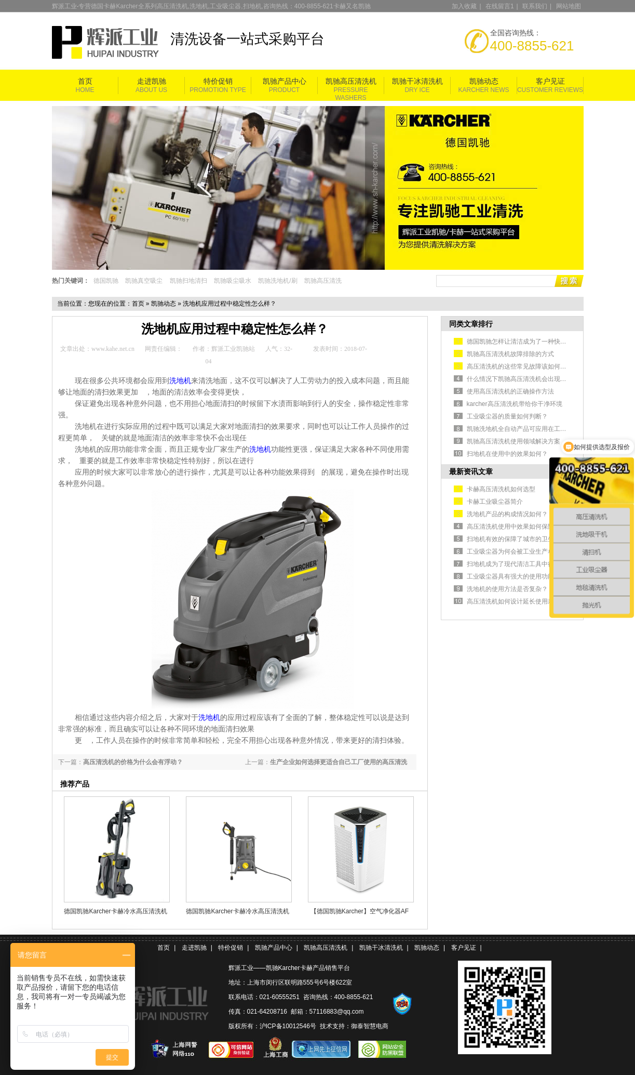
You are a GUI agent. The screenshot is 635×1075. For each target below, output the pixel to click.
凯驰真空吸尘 (144, 280)
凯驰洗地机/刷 (277, 280)
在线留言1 (499, 6)
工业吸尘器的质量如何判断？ (507, 416)
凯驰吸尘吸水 (232, 280)
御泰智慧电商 (369, 1026)
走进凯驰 (151, 81)
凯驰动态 (483, 81)
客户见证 (550, 81)
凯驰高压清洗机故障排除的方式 (510, 354)
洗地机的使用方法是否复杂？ (507, 589)
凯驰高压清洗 (323, 280)
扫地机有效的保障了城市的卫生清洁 (516, 539)
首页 (85, 81)
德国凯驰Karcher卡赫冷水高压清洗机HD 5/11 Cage (237, 911)
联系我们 (534, 6)
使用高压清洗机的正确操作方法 (510, 391)
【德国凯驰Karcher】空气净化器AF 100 (359, 911)
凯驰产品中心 (284, 81)
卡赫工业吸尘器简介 (495, 501)
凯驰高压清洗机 (351, 81)
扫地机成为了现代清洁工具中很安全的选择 (526, 564)
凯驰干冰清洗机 (417, 81)
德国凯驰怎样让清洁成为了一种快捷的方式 (526, 341)
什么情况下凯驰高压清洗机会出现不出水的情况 (532, 379)
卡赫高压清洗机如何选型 (501, 489)
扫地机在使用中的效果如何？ (507, 453)
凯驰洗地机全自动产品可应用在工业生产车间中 (532, 428)
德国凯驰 (105, 280)
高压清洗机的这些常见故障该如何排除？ (523, 366)
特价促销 (218, 81)
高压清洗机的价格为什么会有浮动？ (133, 762)
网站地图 (568, 6)
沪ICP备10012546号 (288, 1026)
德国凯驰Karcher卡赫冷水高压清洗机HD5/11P (115, 911)
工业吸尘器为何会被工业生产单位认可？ (523, 551)
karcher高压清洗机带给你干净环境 (514, 404)
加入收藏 (464, 6)
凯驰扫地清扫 (188, 280)
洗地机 (260, 449)
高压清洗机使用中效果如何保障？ (513, 526)
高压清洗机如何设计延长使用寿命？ (516, 601)
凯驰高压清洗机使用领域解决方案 (513, 441)
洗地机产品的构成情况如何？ (507, 514)
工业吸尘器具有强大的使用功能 (510, 576)
